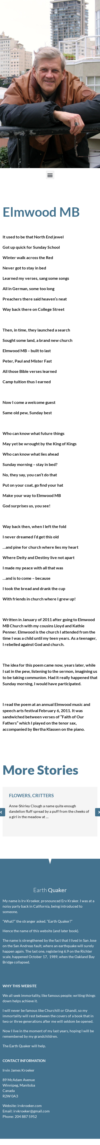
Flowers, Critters (31, 795)
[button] (50, 175)
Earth (50, 889)
